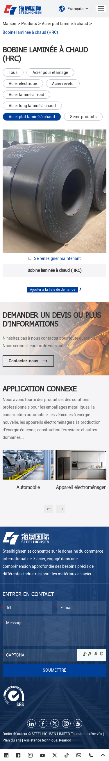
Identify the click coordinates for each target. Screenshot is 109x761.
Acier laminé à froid (26, 94)
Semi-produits (83, 116)
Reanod (65, 740)
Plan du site (12, 740)
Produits (29, 23)
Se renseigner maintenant (57, 258)
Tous (13, 72)
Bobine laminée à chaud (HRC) (30, 32)
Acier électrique (23, 83)
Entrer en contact (28, 593)
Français (74, 9)
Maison (9, 23)
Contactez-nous (28, 361)
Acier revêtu (63, 83)
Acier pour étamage (50, 72)
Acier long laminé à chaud (32, 105)
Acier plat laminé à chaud (65, 23)
